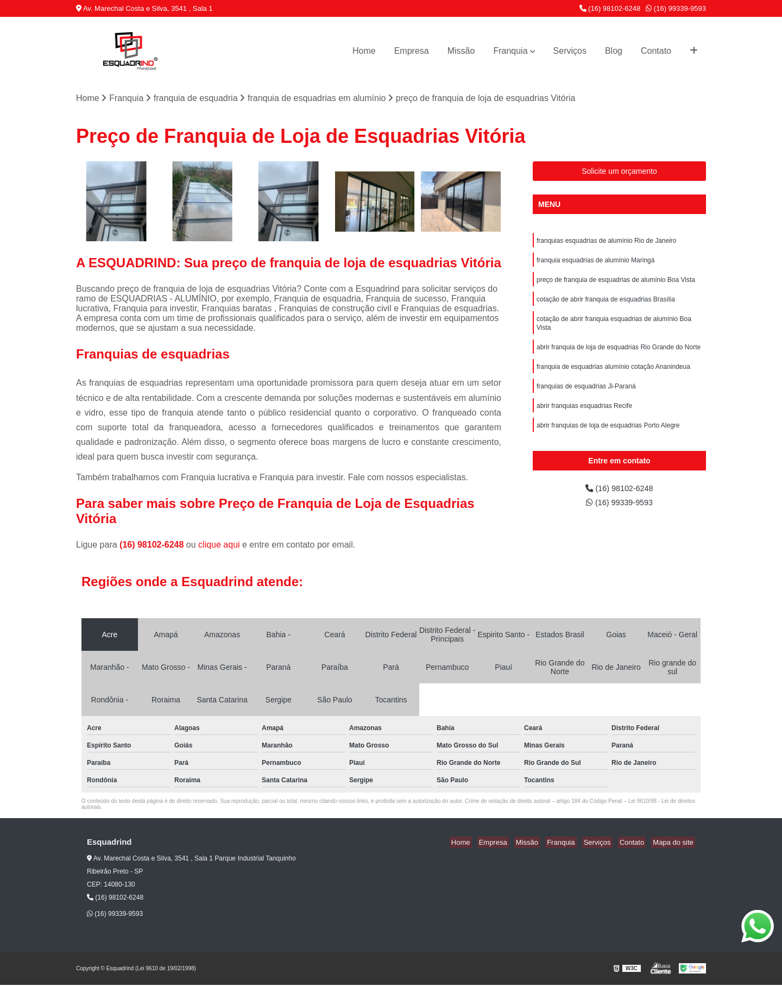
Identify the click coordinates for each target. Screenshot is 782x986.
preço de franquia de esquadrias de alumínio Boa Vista (616, 283)
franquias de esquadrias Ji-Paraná (586, 396)
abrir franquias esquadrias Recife (584, 417)
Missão (461, 50)
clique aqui (219, 545)
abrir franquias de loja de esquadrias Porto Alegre (608, 438)
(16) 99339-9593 (676, 8)
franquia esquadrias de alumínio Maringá (595, 263)
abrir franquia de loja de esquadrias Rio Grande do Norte (619, 355)
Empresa (411, 50)
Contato (656, 50)
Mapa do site (674, 843)
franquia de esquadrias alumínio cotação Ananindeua (613, 376)
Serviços (569, 50)
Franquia (510, 50)
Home (364, 50)
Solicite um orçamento (619, 172)
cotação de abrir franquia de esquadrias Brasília (606, 304)
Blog (613, 50)
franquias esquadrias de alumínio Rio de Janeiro (607, 242)
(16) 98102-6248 (610, 8)
